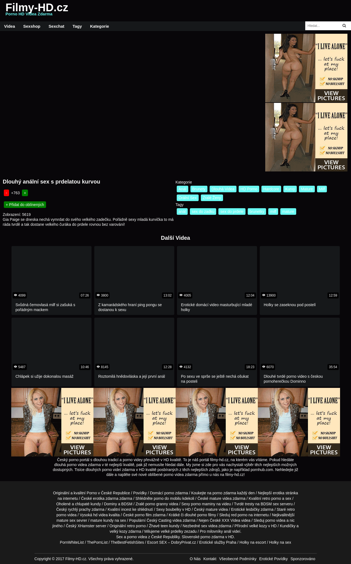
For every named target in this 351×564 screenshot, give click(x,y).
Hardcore (271, 189)
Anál (182, 189)
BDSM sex (270, 504)
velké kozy (258, 526)
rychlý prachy (79, 509)
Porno (92, 493)
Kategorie (99, 26)
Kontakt (209, 559)
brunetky (257, 211)
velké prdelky (172, 531)
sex (204, 526)
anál (182, 211)
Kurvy (290, 189)
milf (273, 211)
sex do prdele (231, 211)
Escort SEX (157, 542)
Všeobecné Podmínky (237, 559)
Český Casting (159, 520)
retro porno (271, 498)
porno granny (156, 504)
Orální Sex (188, 198)
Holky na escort (252, 542)
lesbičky (253, 509)
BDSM (126, 504)
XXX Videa (231, 520)
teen (164, 526)
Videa (9, 26)
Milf (322, 189)
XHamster (86, 526)
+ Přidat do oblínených (25, 204)
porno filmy (206, 515)
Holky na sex (280, 542)
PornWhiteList (72, 542)
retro (131, 526)
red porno (239, 515)
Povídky (140, 493)
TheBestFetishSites (127, 542)
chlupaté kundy (88, 504)
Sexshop (32, 26)
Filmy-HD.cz (36, 10)
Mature (307, 189)
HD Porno (249, 189)
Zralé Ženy (212, 198)
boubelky (173, 509)
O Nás (195, 559)
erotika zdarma (105, 498)
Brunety (199, 189)
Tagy (77, 26)
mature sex (65, 520)
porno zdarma (224, 493)
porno (169, 493)
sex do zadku (203, 211)
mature (288, 211)
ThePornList (97, 542)
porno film (143, 515)
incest (126, 509)
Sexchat (56, 26)
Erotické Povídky (273, 559)
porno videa (275, 520)
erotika (278, 493)
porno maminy (203, 504)
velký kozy (118, 531)
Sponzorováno (302, 559)
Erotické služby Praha (217, 542)
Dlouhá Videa (223, 189)
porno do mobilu (167, 498)
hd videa (100, 515)
